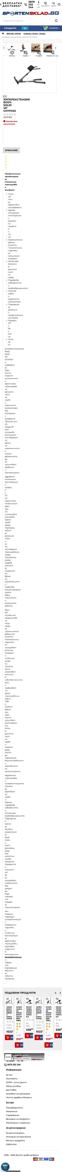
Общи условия (13, 1086)
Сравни (25, 54)
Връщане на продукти (18, 1119)
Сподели (39, 54)
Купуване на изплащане (18, 1093)
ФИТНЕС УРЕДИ (14, 34)
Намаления (11, 1111)
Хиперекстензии (13, 957)
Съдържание (12, 1115)
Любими (12, 54)
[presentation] (55, 993)
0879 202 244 (29, 5)
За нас (9, 1075)
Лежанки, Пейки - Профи (34, 34)
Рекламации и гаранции (18, 1123)
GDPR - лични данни (16, 1082)
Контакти (11, 1078)
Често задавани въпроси (19, 1097)
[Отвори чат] (5, 1167)
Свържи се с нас (52, 53)
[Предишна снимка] (4, 96)
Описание (11, 150)
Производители (14, 1107)
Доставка (11, 1090)
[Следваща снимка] (6, 96)
